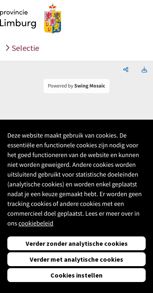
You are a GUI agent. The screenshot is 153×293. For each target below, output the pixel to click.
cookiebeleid (35, 223)
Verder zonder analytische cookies (77, 243)
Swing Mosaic (89, 86)
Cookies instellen (76, 275)
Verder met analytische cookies (76, 259)
